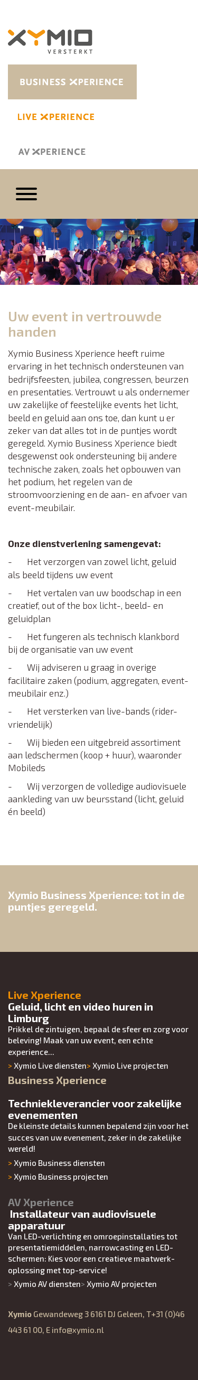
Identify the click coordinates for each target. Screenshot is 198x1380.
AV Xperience (41, 1202)
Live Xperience (44, 994)
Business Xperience (57, 1079)
